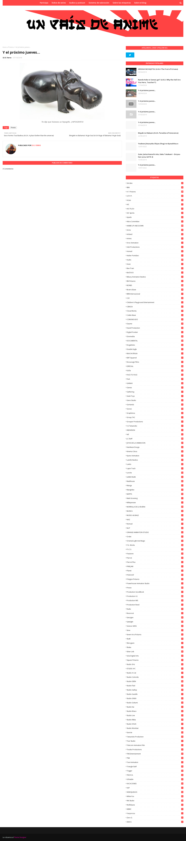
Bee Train (155, 268)
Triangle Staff (155, 766)
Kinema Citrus (155, 451)
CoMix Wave (155, 315)
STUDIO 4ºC (155, 668)
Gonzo (155, 409)
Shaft (155, 639)
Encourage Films (155, 362)
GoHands (155, 404)
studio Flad (155, 686)
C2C (155, 298)
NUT (155, 528)
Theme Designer (20, 837)
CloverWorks (155, 311)
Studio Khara (155, 711)
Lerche (155, 473)
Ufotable (155, 779)
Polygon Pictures (155, 579)
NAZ (155, 519)
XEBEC (155, 809)
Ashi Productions (155, 247)
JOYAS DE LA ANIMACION (155, 443)
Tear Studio (155, 741)
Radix (155, 609)
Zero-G (155, 818)
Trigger (155, 771)
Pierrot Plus (155, 562)
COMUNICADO (155, 319)
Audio (155, 260)
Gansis (155, 387)
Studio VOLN (155, 724)
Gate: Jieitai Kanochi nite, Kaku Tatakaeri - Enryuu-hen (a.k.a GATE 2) (159, 155)
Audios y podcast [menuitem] (77, 2)
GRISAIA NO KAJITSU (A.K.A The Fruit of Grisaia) (158, 69)
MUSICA (155, 511)
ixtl (155, 434)
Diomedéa (155, 336)
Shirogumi (155, 643)
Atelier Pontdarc (155, 255)
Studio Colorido (155, 677)
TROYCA (155, 775)
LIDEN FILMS (155, 477)
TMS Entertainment (155, 754)
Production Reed (155, 605)
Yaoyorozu (155, 813)
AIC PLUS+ (155, 209)
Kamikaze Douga (155, 447)
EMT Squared (155, 358)
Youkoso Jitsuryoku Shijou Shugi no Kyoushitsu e (158, 143)
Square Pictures (155, 660)
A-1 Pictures (155, 192)
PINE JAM (155, 566)
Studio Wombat (155, 728)
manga (155, 485)
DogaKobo (155, 345)
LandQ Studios (155, 460)
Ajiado (155, 217)
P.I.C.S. (155, 549)
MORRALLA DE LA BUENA (155, 507)
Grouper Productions (155, 421)
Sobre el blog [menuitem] (140, 2)
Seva (155, 630)
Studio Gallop (155, 690)
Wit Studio (155, 800)
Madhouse (155, 481)
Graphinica (155, 413)
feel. (155, 379)
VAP (155, 788)
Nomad (155, 524)
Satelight (155, 622)
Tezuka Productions (155, 749)
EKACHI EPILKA (155, 353)
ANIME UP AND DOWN (155, 226)
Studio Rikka (155, 720)
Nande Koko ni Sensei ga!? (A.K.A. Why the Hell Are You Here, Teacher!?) (159, 81)
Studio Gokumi (155, 703)
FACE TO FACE (155, 375)
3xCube (155, 183)
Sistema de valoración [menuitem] (99, 2)
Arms (155, 230)
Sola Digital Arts (155, 656)
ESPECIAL (155, 366)
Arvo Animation (155, 243)
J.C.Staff (155, 439)
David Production (155, 328)
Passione (155, 554)
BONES (155, 285)
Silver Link (155, 651)
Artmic (155, 238)
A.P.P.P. (155, 196)
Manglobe (155, 490)
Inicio (5, 47)
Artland (155, 234)
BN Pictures (155, 281)
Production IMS (155, 600)
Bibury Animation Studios (155, 277)
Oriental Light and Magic (155, 541)
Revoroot (155, 613)
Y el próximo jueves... (147, 90)
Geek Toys (155, 396)
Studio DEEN (155, 681)
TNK (155, 758)
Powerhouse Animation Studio (155, 583)
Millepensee (155, 502)
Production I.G (155, 596)
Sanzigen (155, 617)
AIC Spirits (155, 213)
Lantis (155, 464)
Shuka (155, 647)
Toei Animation (155, 762)
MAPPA (155, 494)
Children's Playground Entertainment (155, 302)
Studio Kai (155, 707)
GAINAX (155, 383)
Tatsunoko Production (155, 737)
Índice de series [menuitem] (59, 2)
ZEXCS (155, 822)
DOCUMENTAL (155, 341)
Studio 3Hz (155, 664)
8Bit (155, 187)
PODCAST (155, 575)
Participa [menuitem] (44, 2)
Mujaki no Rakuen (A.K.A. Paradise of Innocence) (158, 133)
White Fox (155, 796)
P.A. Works (155, 545)
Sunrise (155, 732)
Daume (155, 324)
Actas (155, 200)
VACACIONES (155, 783)
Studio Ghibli (155, 698)
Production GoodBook (155, 592)
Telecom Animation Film (155, 745)
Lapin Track (155, 468)
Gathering (155, 392)
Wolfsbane (155, 805)
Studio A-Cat (155, 673)
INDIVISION (155, 430)
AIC (155, 204)
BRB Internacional (155, 294)
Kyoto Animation (155, 456)
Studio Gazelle (155, 694)
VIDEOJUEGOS (155, 792)
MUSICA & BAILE (155, 515)
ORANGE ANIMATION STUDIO (155, 532)
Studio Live (155, 715)
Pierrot (155, 558)
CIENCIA (155, 307)
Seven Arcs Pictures (155, 634)
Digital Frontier (155, 332)
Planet (155, 571)
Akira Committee (155, 221)
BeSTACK (155, 272)
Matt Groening (155, 498)
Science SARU (155, 626)
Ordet (155, 536)
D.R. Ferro (7, 57)
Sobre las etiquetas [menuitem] (122, 2)
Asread (155, 251)
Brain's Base (155, 289)
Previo (10, 47)
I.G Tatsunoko (155, 426)
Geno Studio (155, 400)
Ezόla (155, 370)
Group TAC (155, 417)
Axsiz (155, 264)
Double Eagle (155, 349)
